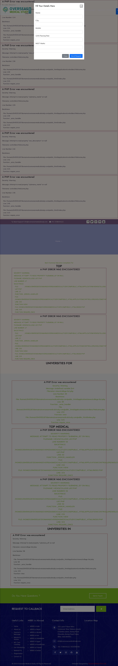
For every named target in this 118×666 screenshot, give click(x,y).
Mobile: (38, 25)
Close (65, 53)
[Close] (81, 3)
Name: (38, 10)
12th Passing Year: (42, 33)
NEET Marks (40, 41)
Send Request (76, 53)
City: (37, 18)
